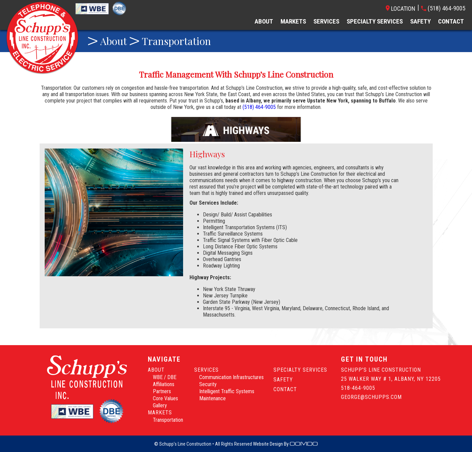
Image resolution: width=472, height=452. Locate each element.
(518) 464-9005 (259, 107)
